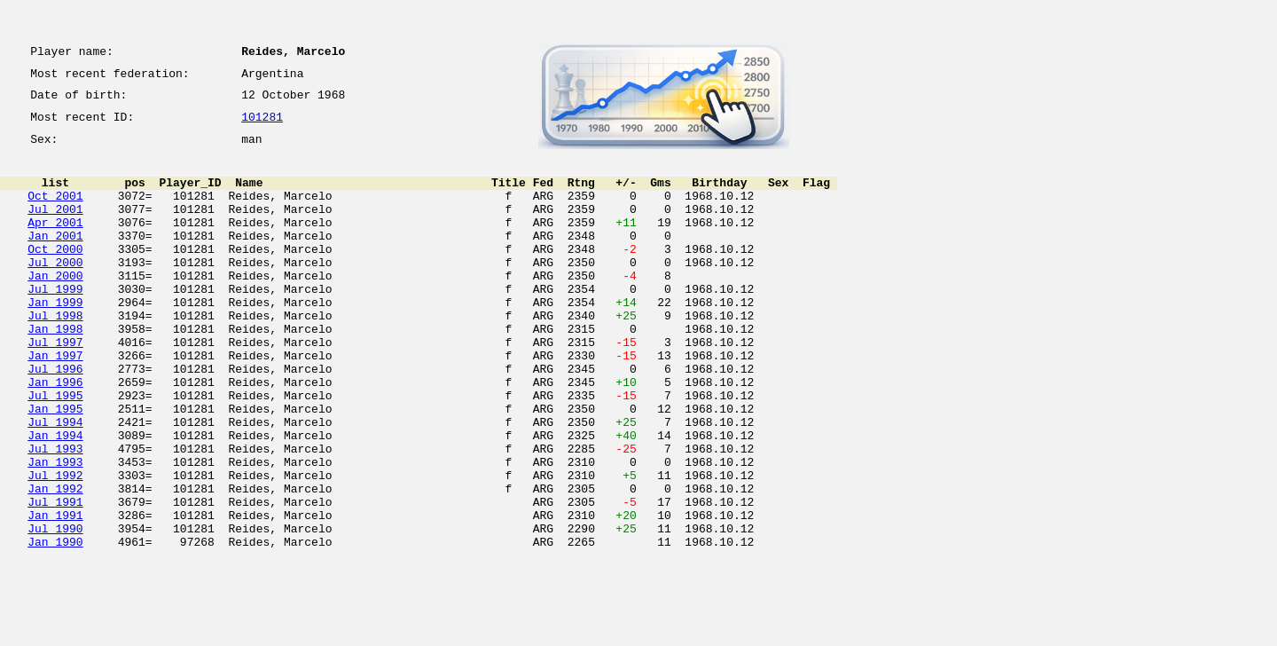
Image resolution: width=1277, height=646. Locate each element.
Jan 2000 (54, 307)
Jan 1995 (54, 467)
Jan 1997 (54, 403)
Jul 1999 (54, 323)
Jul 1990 (54, 610)
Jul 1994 (54, 483)
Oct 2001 (54, 211)
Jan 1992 (54, 563)
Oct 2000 (54, 275)
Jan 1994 (54, 499)
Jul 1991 (54, 579)
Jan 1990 (54, 626)
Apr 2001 (54, 243)
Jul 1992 (54, 547)
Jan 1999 (54, 339)
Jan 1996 (54, 435)
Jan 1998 (54, 371)
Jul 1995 (54, 451)
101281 (262, 126)
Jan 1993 (54, 531)
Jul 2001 (54, 227)
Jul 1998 (54, 355)
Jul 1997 (54, 387)
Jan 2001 (54, 259)
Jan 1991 (54, 595)
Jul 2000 (54, 291)
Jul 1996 (54, 419)
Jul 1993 (54, 515)
